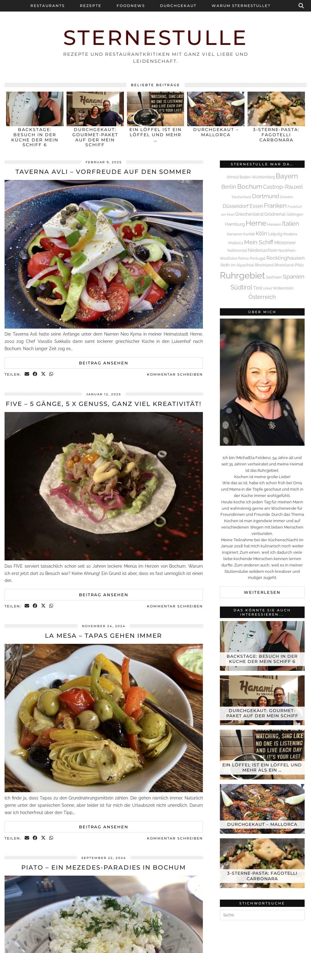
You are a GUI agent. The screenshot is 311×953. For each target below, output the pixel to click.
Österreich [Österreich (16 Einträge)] (262, 296)
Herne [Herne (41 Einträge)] (256, 223)
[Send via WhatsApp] (51, 374)
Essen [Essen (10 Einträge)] (256, 206)
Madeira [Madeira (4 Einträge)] (290, 234)
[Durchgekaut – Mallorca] (262, 809)
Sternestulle (155, 37)
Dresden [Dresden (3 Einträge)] (286, 197)
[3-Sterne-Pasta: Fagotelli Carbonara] (262, 863)
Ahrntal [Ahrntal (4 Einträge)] (233, 177)
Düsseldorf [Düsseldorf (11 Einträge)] (236, 206)
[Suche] (301, 6)
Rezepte (90, 5)
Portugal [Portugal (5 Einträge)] (257, 258)
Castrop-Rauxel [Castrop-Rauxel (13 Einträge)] (283, 187)
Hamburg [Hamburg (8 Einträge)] (235, 224)
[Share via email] (27, 374)
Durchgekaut (178, 5)
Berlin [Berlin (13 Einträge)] (228, 187)
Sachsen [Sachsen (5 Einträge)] (274, 277)
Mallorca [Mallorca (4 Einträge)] (235, 243)
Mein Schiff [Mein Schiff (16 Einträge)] (258, 242)
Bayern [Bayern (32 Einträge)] (287, 176)
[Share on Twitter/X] (43, 374)
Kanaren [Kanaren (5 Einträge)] (234, 234)
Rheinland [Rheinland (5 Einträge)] (264, 265)
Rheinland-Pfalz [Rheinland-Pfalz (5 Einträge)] (289, 265)
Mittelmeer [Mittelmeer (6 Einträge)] (285, 242)
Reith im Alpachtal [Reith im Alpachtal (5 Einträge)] (237, 265)
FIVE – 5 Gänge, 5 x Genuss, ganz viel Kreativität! (103, 403)
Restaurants (47, 5)
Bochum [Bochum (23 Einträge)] (249, 186)
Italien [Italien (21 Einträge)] (290, 223)
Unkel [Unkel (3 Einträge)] (267, 288)
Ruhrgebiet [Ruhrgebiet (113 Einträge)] (242, 275)
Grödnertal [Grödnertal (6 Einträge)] (274, 214)
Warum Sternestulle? (241, 5)
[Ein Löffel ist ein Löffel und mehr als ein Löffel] (262, 754)
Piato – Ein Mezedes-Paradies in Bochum (103, 867)
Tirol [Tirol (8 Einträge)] (257, 288)
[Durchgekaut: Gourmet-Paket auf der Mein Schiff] (262, 700)
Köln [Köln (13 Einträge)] (261, 233)
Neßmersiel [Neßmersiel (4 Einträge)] (237, 250)
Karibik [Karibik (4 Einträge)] (249, 234)
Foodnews (131, 5)
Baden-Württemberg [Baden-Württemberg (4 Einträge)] (257, 177)
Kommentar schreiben (175, 374)
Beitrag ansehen (103, 362)
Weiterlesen (262, 592)
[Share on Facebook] (35, 374)
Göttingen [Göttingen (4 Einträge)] (294, 214)
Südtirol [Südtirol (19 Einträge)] (241, 287)
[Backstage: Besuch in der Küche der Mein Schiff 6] (262, 646)
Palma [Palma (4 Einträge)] (243, 258)
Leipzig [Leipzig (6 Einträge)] (275, 233)
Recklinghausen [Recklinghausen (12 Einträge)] (285, 258)
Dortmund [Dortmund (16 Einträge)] (265, 196)
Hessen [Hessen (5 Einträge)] (274, 224)
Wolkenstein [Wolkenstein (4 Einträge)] (283, 288)
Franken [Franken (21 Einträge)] (275, 205)
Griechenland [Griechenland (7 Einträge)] (249, 214)
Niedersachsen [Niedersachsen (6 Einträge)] (263, 250)
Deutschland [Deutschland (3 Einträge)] (241, 197)
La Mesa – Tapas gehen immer (103, 635)
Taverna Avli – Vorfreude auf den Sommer (103, 171)
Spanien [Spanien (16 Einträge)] (293, 276)
